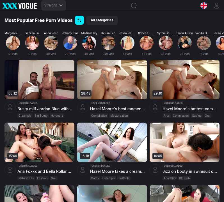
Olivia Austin (185, 33)
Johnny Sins (70, 33)
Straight (53, 5)
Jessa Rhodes (128, 33)
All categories (102, 20)
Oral (207, 115)
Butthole (123, 178)
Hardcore (57, 115)
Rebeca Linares (148, 33)
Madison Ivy (89, 33)
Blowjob (184, 178)
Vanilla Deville (204, 33)
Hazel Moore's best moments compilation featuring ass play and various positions (118, 108)
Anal (167, 115)
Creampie (25, 115)
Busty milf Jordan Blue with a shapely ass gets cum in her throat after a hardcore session (45, 108)
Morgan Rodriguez (16, 33)
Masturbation (119, 115)
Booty (95, 178)
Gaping (197, 115)
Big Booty (41, 115)
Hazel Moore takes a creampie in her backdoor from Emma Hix (118, 171)
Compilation (99, 115)
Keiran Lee (108, 33)
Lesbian (42, 178)
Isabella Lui (32, 33)
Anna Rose (51, 33)
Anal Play (170, 178)
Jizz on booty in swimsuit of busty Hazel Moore (190, 171)
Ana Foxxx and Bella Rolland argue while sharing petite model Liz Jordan (45, 171)
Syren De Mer (166, 33)
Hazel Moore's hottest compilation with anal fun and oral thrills (190, 108)
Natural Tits (26, 178)
